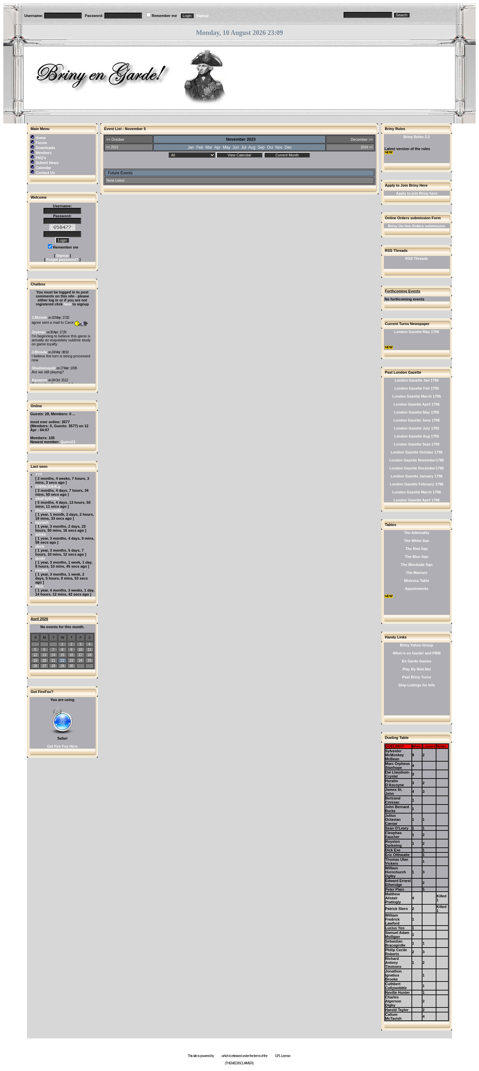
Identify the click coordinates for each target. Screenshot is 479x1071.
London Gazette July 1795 (416, 428)
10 (80, 649)
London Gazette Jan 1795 (417, 380)
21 (53, 660)
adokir (40, 534)
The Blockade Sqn (416, 565)
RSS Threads (416, 259)
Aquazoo (39, 380)
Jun (236, 147)
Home (41, 138)
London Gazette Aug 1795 (416, 436)
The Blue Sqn (416, 557)
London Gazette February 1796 (416, 484)
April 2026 (39, 619)
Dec (288, 147)
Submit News (47, 163)
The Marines (416, 573)
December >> (362, 139)
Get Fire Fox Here (62, 746)
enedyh (41, 570)
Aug (251, 147)
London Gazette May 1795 (416, 412)
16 (71, 655)
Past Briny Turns (416, 677)
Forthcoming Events (402, 291)
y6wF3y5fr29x (47, 498)
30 (71, 666)
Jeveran (39, 332)
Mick (39, 586)
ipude (40, 558)
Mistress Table (416, 581)
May (227, 147)
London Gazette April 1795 (416, 404)
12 (35, 655)
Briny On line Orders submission (416, 226)
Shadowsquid (44, 368)
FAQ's (41, 158)
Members (44, 153)
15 (62, 655)
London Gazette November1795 (416, 460)
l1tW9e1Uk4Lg (47, 486)
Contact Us (45, 173)
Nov (278, 147)
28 (53, 666)
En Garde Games (416, 661)
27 (44, 666)
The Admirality (416, 533)
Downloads (45, 148)
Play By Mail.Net (416, 669)
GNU (271, 1056)
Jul (243, 147)
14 (53, 655)
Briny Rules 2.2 (416, 137)
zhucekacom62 (48, 510)
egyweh (42, 522)
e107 (217, 1056)
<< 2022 (112, 147)
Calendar (43, 168)
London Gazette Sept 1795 (417, 444)
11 (89, 649)
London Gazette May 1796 (416, 332)
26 (35, 666)
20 (44, 660)
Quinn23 (68, 442)
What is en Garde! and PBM (417, 653)
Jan (191, 147)
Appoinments (416, 589)
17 (80, 655)
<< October (115, 139)
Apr (217, 147)
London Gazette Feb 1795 (417, 388)
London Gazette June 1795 (417, 420)
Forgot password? (63, 260)
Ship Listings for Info (417, 685)
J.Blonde (39, 317)
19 (35, 660)
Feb (199, 147)
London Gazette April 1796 (416, 500)
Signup (202, 16)
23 (71, 660)
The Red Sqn (416, 549)
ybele (40, 546)
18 (89, 655)
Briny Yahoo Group (416, 645)
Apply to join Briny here (416, 193)
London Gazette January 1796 (417, 476)
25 (89, 660)
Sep (260, 147)
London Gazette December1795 (417, 468)
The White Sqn (416, 541)
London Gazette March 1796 (416, 492)
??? (38, 474)
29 (62, 666)
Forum (41, 143)
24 (80, 660)
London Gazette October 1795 (417, 452)
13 (44, 655)
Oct (270, 147)
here (67, 304)
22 (62, 660)
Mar (209, 147)
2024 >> (367, 147)
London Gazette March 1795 (416, 396)
